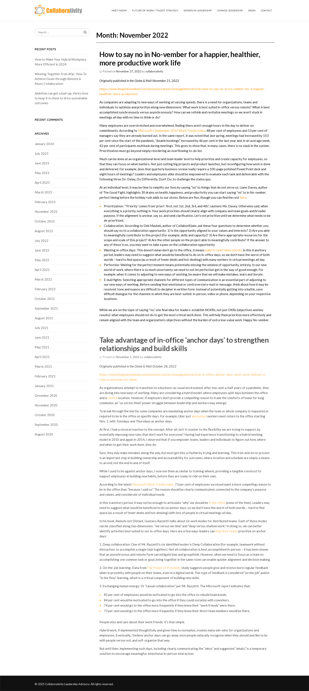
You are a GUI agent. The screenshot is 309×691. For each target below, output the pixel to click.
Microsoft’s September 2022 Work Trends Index (171, 130)
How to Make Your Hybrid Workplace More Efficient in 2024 (60, 61)
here (243, 197)
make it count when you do (223, 250)
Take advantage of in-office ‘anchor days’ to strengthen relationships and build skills (184, 344)
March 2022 (43, 279)
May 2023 (42, 173)
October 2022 (45, 221)
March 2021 (43, 366)
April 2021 (42, 357)
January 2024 (44, 144)
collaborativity (154, 71)
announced (199, 416)
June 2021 (42, 337)
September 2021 (46, 308)
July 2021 (41, 328)
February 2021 (45, 376)
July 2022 (41, 240)
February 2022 (45, 289)
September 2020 (46, 424)
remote (112, 398)
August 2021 (44, 318)
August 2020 (44, 434)
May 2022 (42, 260)
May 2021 (42, 347)
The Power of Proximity (164, 568)
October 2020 (45, 415)
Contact (266, 10)
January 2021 (44, 386)
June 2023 (42, 163)
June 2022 (42, 250)
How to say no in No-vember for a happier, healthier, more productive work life (179, 58)
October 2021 (45, 299)
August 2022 (44, 231)
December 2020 (46, 395)
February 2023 (45, 202)
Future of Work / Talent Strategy (155, 10)
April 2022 (42, 270)
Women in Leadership (198, 10)
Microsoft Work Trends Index (153, 484)
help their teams (226, 531)
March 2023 (43, 192)
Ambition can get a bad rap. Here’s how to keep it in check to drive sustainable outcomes (61, 98)
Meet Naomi (119, 10)
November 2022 (46, 211)
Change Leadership (230, 10)
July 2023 (41, 153)
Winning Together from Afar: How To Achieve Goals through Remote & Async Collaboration (61, 78)
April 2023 (42, 182)
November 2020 (46, 405)
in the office (216, 503)
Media (252, 10)
